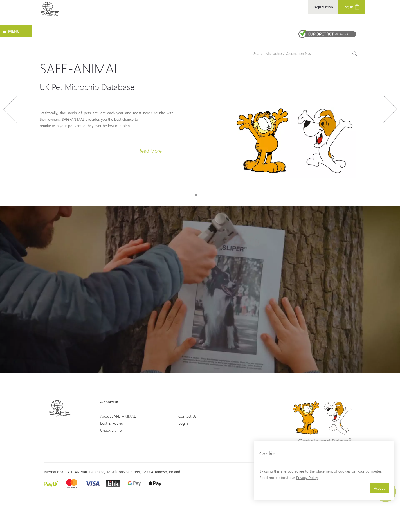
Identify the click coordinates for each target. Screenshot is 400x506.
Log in (351, 6)
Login (183, 423)
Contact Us (187, 416)
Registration (323, 7)
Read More (150, 150)
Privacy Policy (307, 477)
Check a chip (111, 430)
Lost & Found (111, 423)
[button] (10, 137)
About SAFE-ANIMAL (118, 416)
